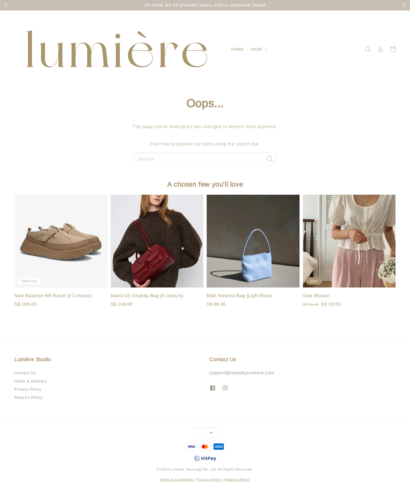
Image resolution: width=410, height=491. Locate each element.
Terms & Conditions (177, 480)
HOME (237, 49)
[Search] (270, 159)
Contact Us (25, 373)
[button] (368, 49)
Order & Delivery (30, 381)
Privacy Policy (27, 389)
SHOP (256, 49)
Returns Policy (28, 397)
